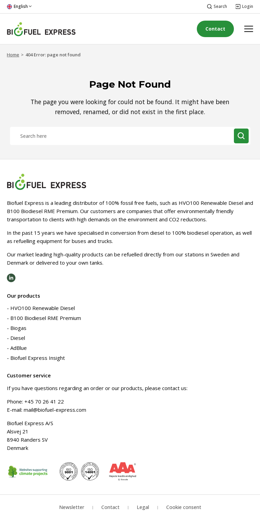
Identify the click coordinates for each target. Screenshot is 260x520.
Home (13, 54)
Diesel (17, 337)
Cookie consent (183, 507)
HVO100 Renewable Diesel (42, 308)
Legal (143, 507)
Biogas (18, 327)
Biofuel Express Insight (37, 357)
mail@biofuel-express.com (55, 409)
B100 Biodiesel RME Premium (45, 317)
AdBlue (18, 347)
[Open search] (217, 6)
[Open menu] (248, 28)
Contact (215, 28)
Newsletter (71, 507)
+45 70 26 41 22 (44, 401)
